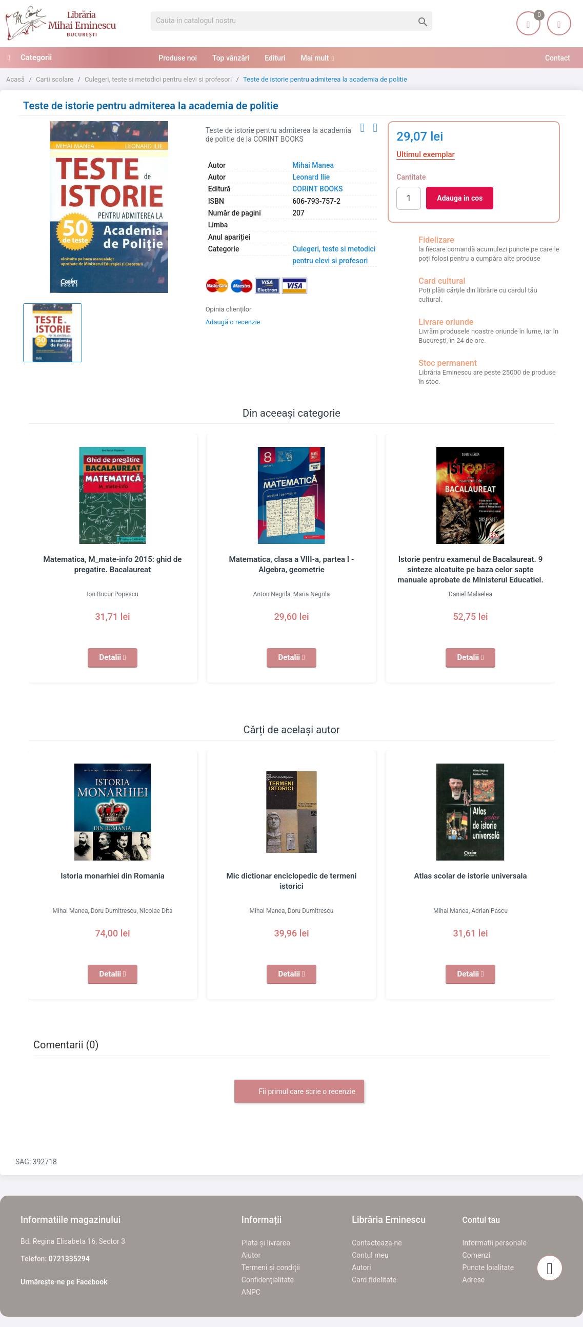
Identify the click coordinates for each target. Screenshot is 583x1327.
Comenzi (477, 1255)
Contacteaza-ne (377, 1243)
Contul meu (370, 1255)
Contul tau (481, 1220)
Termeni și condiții (271, 1267)
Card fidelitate (374, 1280)
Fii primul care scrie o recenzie (299, 1092)
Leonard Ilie (311, 177)
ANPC (251, 1292)
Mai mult (314, 58)
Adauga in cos (460, 198)
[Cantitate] (408, 198)
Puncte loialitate (488, 1267)
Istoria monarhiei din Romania (113, 876)
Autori (361, 1267)
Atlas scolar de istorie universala (470, 876)
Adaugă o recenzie (233, 322)
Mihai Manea (313, 165)
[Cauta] (291, 21)
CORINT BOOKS (317, 189)
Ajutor (251, 1255)
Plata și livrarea (266, 1243)
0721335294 (69, 1259)
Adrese (474, 1280)
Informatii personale (495, 1243)
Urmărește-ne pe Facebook (64, 1282)
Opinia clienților (229, 309)
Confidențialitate (268, 1280)
